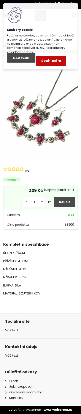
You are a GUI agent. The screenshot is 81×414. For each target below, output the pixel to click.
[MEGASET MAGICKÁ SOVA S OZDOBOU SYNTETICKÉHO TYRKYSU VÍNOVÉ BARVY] (40, 112)
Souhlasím (51, 60)
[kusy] (34, 202)
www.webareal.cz (58, 410)
